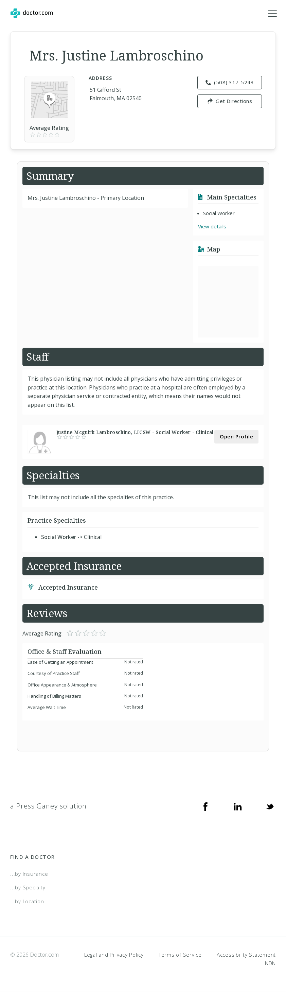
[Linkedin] (238, 806)
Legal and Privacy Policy (114, 954)
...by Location (27, 901)
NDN (270, 963)
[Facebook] (205, 806)
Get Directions (229, 101)
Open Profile (236, 436)
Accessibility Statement (246, 954)
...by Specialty (27, 887)
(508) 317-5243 (229, 82)
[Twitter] (270, 806)
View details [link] (212, 226)
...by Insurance (29, 873)
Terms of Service (180, 954)
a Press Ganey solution (48, 806)
